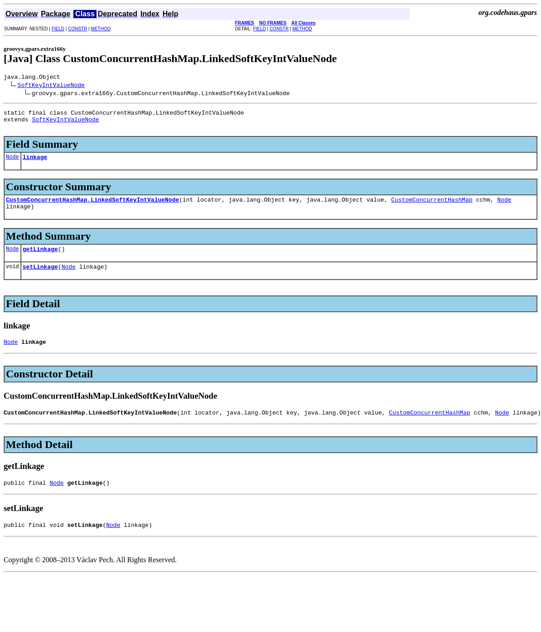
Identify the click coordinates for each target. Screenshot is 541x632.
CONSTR (77, 28)
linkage (35, 163)
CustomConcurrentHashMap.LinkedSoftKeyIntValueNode (92, 207)
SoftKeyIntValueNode (51, 86)
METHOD (101, 28)
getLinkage (40, 260)
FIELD (58, 28)
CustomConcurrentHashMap (431, 207)
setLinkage (40, 279)
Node (12, 163)
